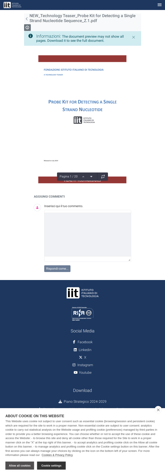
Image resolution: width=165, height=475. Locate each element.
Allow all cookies (20, 465)
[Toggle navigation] (159, 5)
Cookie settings (51, 465)
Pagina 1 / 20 (69, 176)
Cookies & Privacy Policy (57, 455)
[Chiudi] (133, 37)
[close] (158, 410)
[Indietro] (26, 19)
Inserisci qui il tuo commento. (63, 206)
